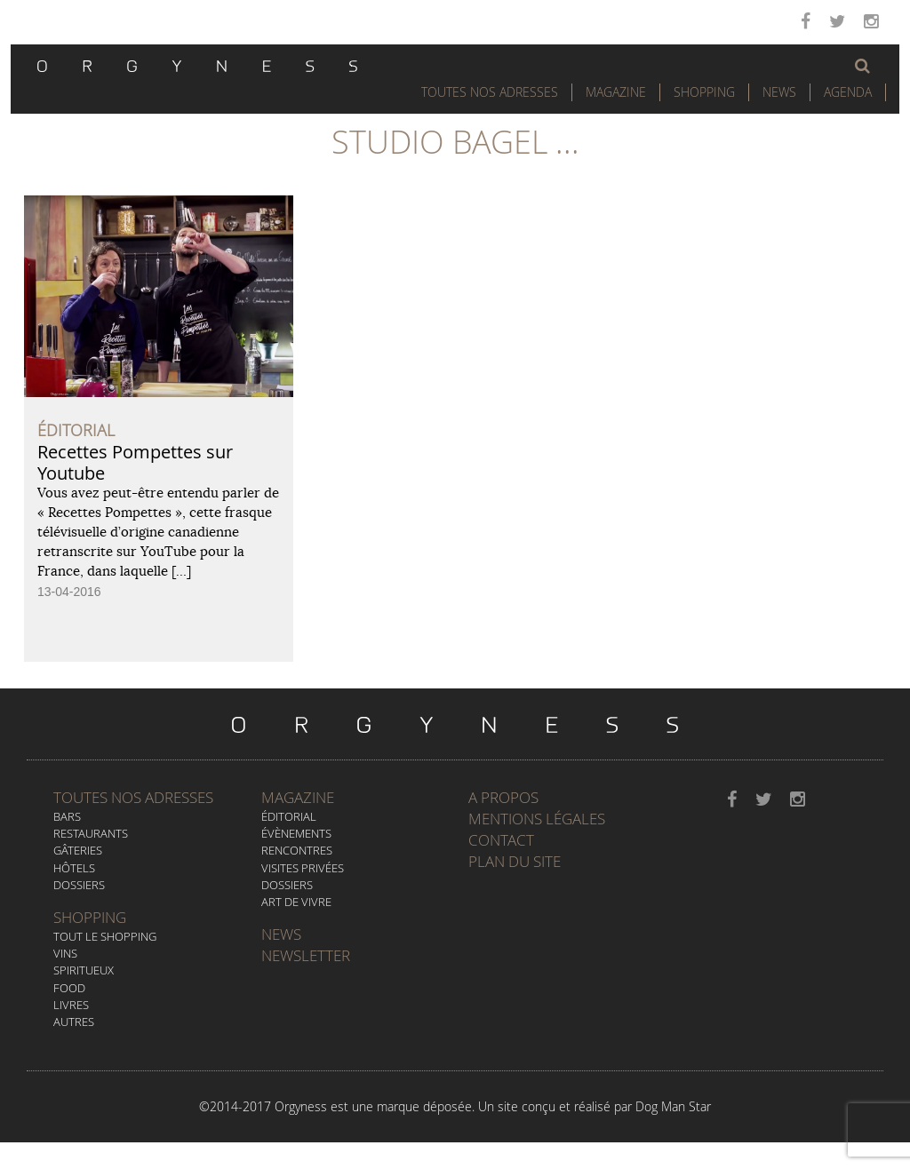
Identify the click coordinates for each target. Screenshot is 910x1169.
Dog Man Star (673, 1106)
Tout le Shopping (104, 936)
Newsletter (305, 955)
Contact (501, 840)
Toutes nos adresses (133, 797)
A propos (503, 797)
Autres (73, 1022)
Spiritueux (83, 970)
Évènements (296, 833)
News (779, 92)
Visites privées (302, 868)
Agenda (848, 92)
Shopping (704, 92)
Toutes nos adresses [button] (489, 92)
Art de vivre (296, 902)
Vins (65, 953)
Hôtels (74, 868)
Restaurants (90, 833)
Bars (67, 816)
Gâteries (77, 850)
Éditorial (288, 816)
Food (69, 988)
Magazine (616, 92)
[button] (862, 66)
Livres (71, 1005)
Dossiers (79, 885)
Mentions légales (536, 818)
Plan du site (514, 861)
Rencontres (296, 850)
